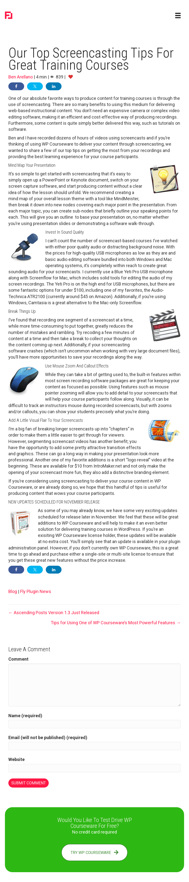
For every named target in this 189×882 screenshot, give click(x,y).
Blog (12, 591)
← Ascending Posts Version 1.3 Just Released (53, 612)
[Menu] (178, 15)
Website (16, 759)
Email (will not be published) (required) (47, 737)
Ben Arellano (20, 76)
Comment (18, 659)
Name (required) (25, 715)
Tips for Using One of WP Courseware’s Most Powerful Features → (116, 622)
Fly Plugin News (35, 591)
